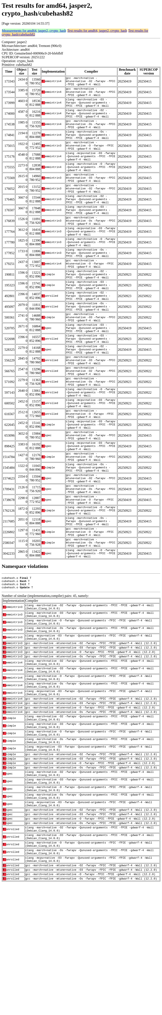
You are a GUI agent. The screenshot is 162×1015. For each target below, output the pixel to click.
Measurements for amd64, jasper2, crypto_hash (34, 30)
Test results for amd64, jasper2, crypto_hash (97, 30)
